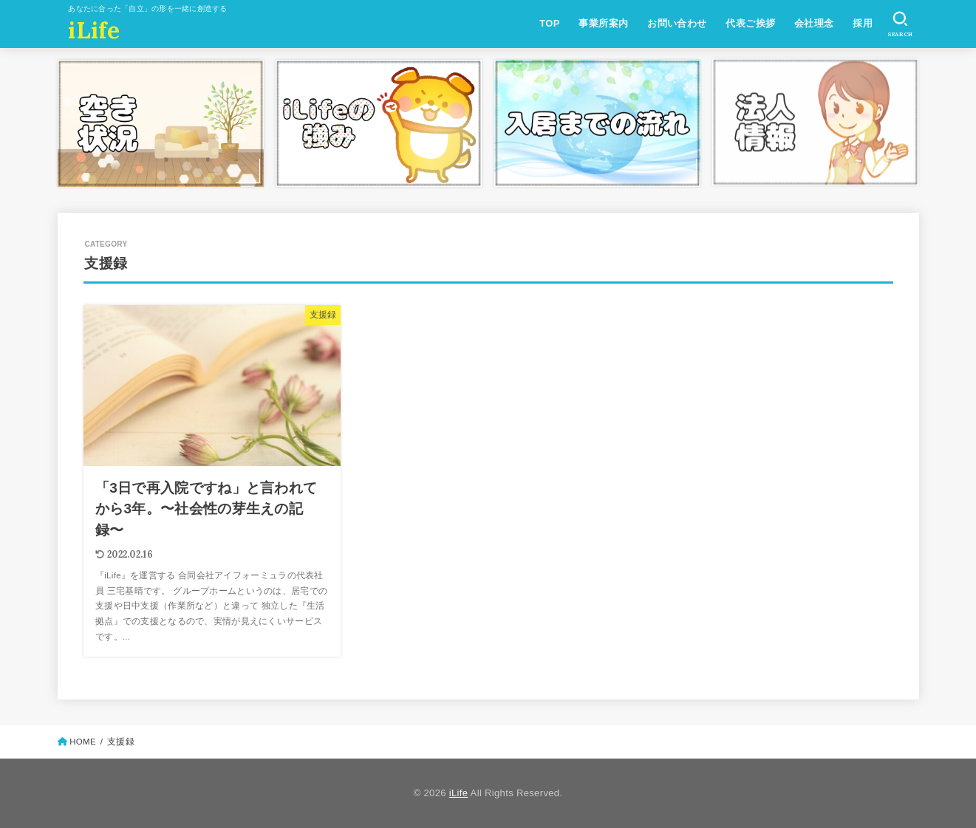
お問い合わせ (676, 23)
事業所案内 (603, 23)
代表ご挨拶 (750, 23)
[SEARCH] (900, 24)
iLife (94, 30)
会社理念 (814, 23)
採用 (863, 23)
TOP (549, 23)
